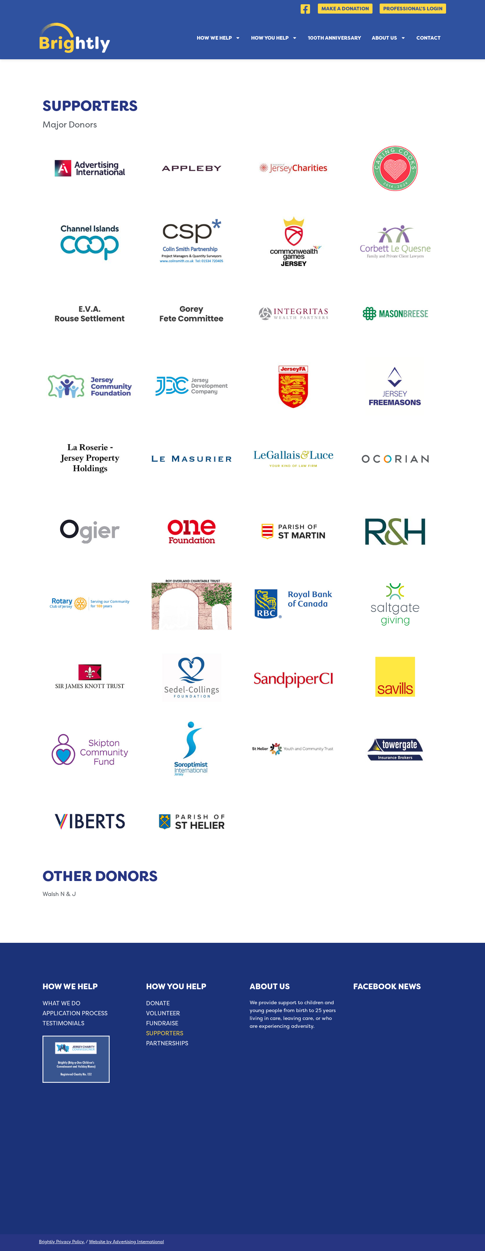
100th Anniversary (334, 38)
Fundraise (162, 1023)
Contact (428, 38)
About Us (389, 38)
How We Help (218, 38)
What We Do (61, 1003)
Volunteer (163, 1013)
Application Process (75, 1013)
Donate (158, 1003)
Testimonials (63, 1023)
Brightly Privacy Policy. (62, 1242)
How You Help (274, 38)
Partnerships (167, 1043)
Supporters (164, 1033)
